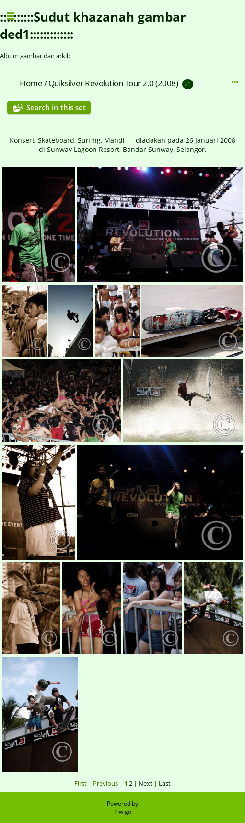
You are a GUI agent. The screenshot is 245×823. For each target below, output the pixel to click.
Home (31, 83)
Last (165, 783)
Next (145, 783)
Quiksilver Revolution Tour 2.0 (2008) (113, 83)
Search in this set (56, 107)
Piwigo (122, 812)
